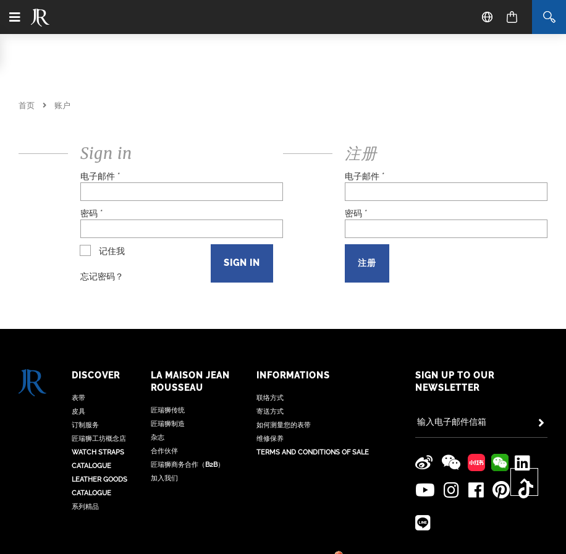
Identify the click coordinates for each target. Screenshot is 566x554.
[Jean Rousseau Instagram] (450, 489)
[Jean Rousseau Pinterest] (495, 489)
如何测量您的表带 (283, 431)
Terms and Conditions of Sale (312, 458)
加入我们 (164, 484)
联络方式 (270, 404)
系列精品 (85, 513)
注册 (367, 263)
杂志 (157, 444)
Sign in (242, 263)
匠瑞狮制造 (168, 430)
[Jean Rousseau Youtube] (425, 489)
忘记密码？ (102, 276)
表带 (78, 404)
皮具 (78, 418)
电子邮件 (100, 176)
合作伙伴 (164, 457)
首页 (27, 105)
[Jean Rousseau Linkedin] (521, 462)
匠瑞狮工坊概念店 (99, 445)
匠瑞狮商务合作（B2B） (187, 471)
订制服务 (85, 431)
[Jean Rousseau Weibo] (424, 462)
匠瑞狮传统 (168, 416)
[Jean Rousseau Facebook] (472, 489)
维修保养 (270, 445)
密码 (91, 213)
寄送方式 (270, 418)
